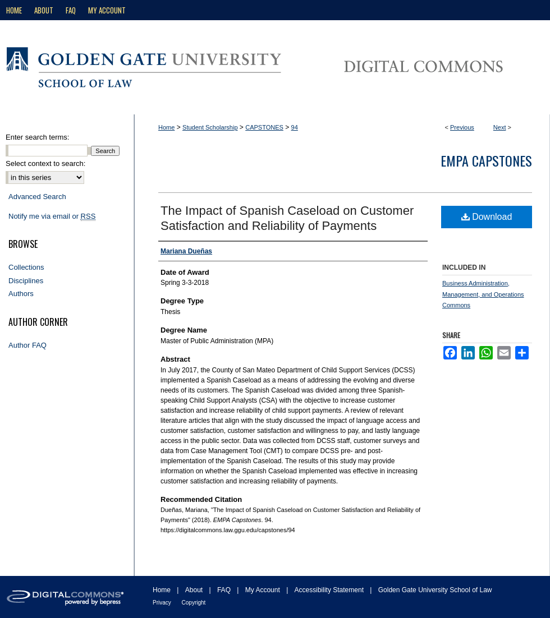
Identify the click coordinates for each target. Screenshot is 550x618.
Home (166, 127)
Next (499, 127)
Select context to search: (45, 163)
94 (294, 127)
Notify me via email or (51, 216)
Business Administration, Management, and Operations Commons (483, 294)
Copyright (194, 602)
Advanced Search (37, 196)
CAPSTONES (264, 127)
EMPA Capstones (486, 160)
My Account (263, 590)
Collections (26, 267)
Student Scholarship (209, 127)
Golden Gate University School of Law (435, 590)
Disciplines (25, 280)
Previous (462, 127)
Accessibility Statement (330, 590)
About (195, 590)
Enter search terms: (37, 137)
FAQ (224, 590)
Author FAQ (27, 345)
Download (486, 217)
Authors (21, 293)
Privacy (163, 602)
